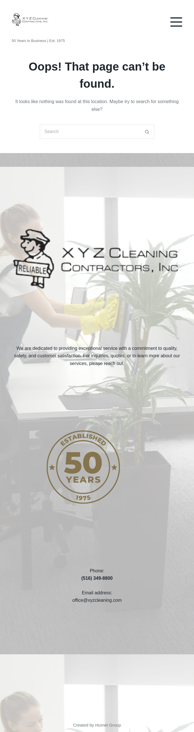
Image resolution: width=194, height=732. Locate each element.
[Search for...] (90, 132)
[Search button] (147, 132)
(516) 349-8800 (96, 578)
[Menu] (176, 22)
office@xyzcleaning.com (97, 600)
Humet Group (108, 725)
